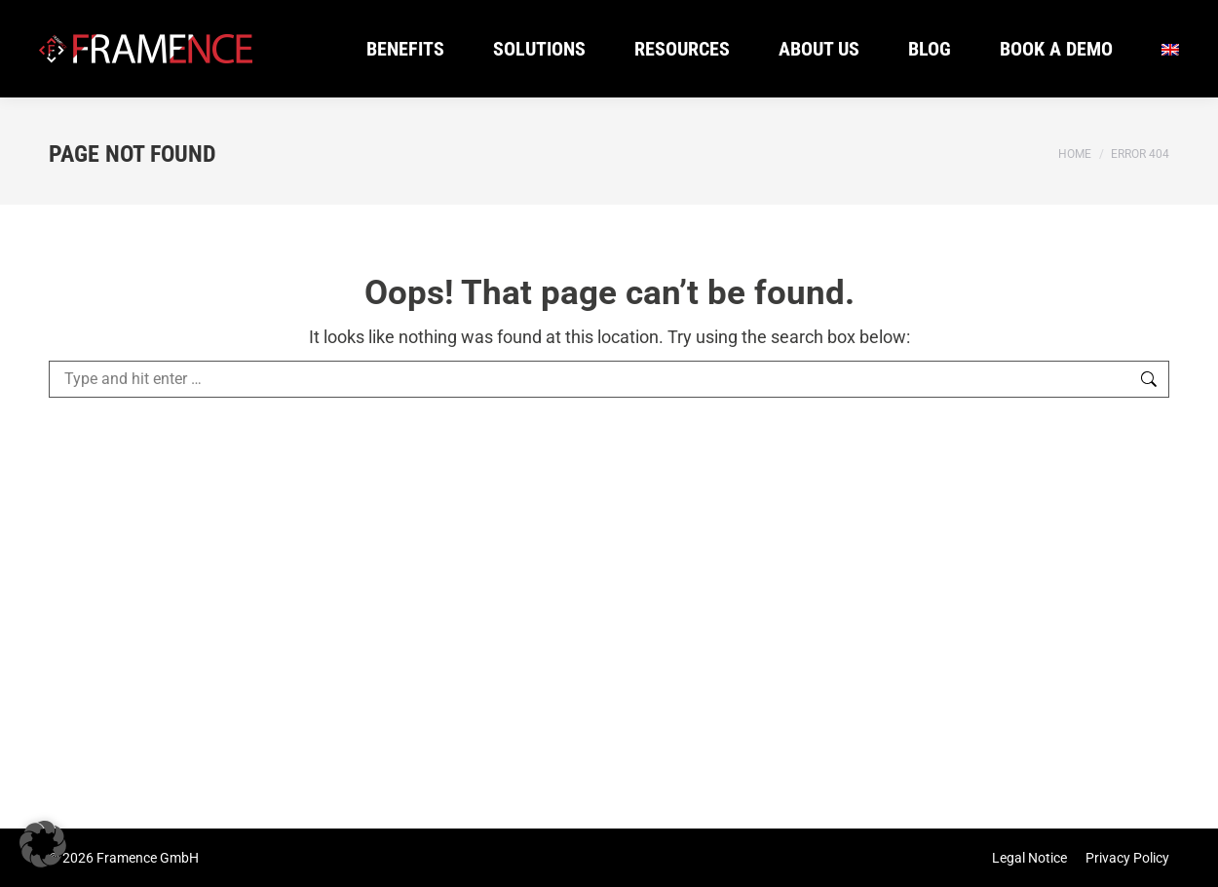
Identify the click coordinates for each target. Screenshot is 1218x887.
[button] (43, 844)
